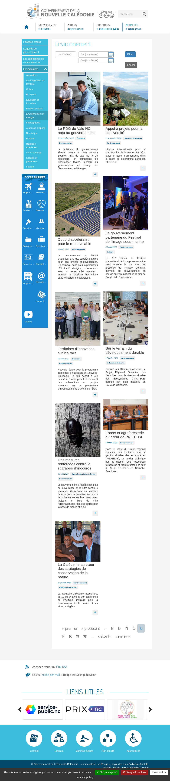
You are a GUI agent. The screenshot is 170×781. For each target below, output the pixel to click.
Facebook (101, 15)
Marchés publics (84, 750)
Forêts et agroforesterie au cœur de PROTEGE (125, 435)
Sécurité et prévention (31, 160)
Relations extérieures (31, 145)
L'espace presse (32, 42)
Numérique (31, 133)
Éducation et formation (32, 101)
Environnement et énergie (35, 116)
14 (126, 628)
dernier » (123, 636)
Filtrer (130, 54)
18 (70, 636)
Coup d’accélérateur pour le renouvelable (74, 241)
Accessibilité (133, 750)
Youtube (106, 15)
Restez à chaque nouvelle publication (64, 675)
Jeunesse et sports (35, 128)
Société (30, 166)
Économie (31, 94)
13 (119, 628)
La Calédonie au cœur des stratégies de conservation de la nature (76, 570)
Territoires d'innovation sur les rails (76, 351)
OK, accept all (107, 772)
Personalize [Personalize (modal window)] (159, 772)
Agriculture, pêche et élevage (83, 474)
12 (112, 628)
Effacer (131, 65)
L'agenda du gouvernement (31, 50)
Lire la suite (95, 173)
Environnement (65, 143)
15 (133, 628)
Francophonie (33, 122)
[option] (43, 709)
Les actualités (30, 69)
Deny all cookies (134, 772)
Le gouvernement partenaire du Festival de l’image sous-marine (125, 237)
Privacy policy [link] (85, 777)
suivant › (105, 636)
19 (77, 636)
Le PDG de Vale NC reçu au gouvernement (76, 130)
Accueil (28, 28)
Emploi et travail (34, 108)
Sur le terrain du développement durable (125, 350)
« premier (69, 628)
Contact (34, 750)
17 (63, 636)
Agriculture (31, 75)
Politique (30, 138)
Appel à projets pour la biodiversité (124, 130)
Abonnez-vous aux (49, 667)
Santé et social (33, 152)
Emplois (59, 750)
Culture (30, 89)
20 (85, 636)
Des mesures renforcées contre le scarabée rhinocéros (74, 464)
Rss (111, 15)
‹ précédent (91, 628)
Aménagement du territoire (35, 82)
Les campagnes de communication (33, 60)
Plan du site (107, 750)
